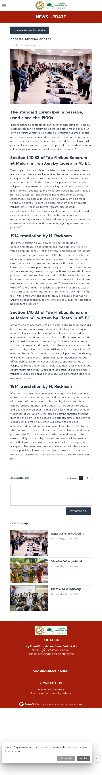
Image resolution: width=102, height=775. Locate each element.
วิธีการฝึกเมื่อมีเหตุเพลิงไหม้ (66, 561)
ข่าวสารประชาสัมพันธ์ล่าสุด (66, 589)
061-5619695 (56, 690)
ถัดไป (86, 478)
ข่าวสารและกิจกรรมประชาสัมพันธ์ (30, 30)
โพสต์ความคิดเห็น (78, 511)
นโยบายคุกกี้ (65, 758)
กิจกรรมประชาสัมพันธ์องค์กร (67, 534)
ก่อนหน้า (73, 478)
